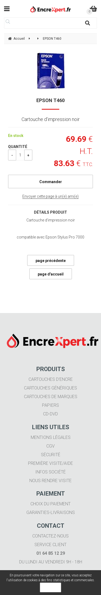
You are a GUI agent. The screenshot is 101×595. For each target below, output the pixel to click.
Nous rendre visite (50, 480)
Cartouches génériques (50, 388)
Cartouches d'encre (51, 379)
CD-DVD (50, 413)
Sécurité (50, 454)
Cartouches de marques (50, 396)
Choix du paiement (50, 503)
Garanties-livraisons (50, 512)
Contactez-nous (50, 536)
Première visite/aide (50, 463)
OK (50, 587)
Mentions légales (51, 437)
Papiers (50, 405)
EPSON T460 (50, 100)
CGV (50, 446)
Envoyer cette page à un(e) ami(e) (50, 196)
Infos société (50, 472)
